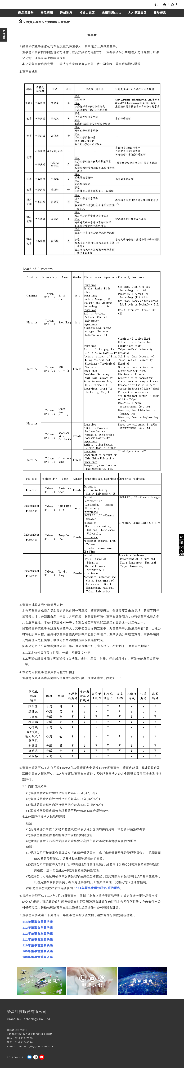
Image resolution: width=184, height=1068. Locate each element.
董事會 (65, 22)
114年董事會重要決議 (38, 922)
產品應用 (47, 13)
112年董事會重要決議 (38, 933)
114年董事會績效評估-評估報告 (98, 888)
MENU (3, 34)
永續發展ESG (111, 13)
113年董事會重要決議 (38, 927)
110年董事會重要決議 (38, 945)
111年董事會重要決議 (38, 939)
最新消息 (66, 13)
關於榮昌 (160, 13)
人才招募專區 (137, 13)
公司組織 (51, 22)
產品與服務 (26, 13)
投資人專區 (87, 13)
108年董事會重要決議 (38, 957)
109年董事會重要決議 (38, 951)
